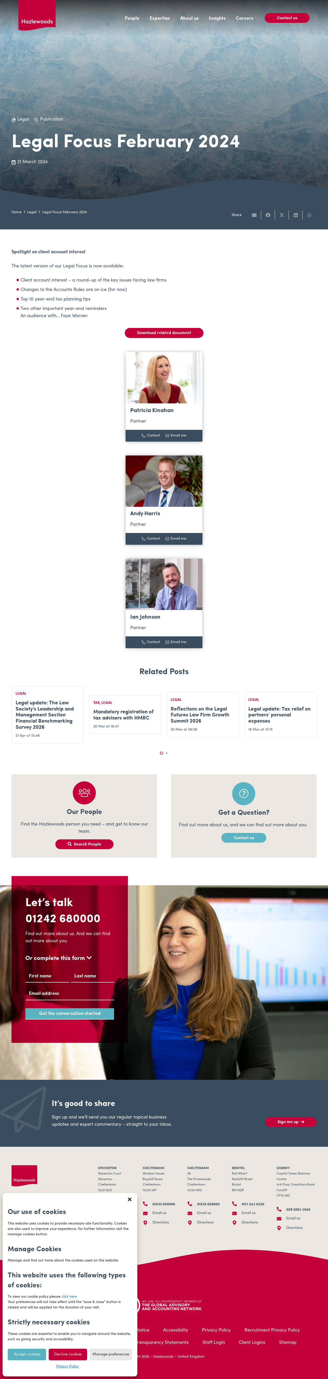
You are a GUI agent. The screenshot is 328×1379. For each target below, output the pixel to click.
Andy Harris (145, 513)
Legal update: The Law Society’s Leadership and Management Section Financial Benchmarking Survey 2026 (45, 714)
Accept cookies (27, 1354)
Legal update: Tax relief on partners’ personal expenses (279, 714)
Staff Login (213, 1343)
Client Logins (252, 1343)
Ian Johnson (145, 616)
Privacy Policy (67, 1366)
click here (69, 1297)
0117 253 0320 (253, 1203)
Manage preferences (111, 1354)
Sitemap (287, 1343)
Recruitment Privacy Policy (272, 1330)
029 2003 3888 (298, 1209)
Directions (160, 1223)
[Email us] (147, 1213)
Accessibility (175, 1330)
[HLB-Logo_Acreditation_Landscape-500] (164, 1304)
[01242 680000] (147, 1203)
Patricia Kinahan (152, 410)
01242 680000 (62, 917)
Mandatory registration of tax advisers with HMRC (123, 714)
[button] (129, 1199)
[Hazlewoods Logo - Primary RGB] (37, 15)
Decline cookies (68, 1354)
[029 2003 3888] (281, 1209)
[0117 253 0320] (237, 1203)
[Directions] (147, 1222)
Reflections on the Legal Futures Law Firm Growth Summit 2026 (200, 714)
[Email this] (254, 215)
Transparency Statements (162, 1343)
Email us (159, 1213)
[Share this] (268, 215)
